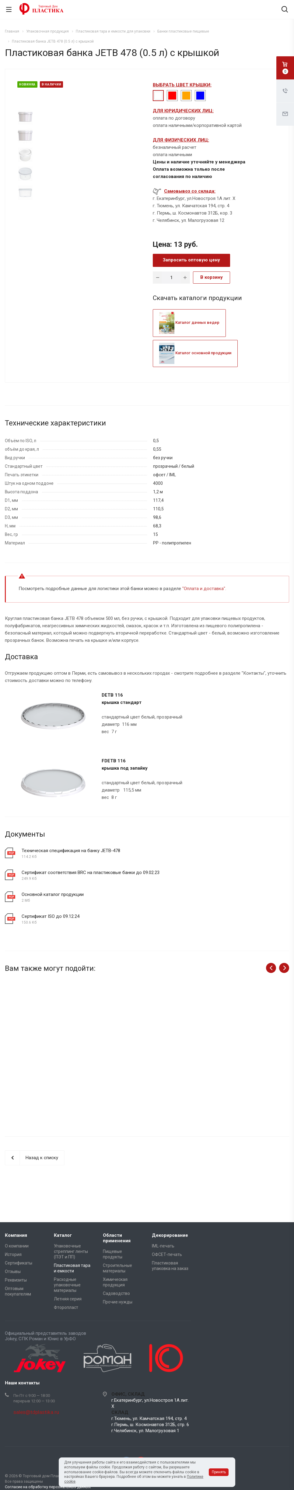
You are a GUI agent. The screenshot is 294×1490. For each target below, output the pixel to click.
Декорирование (170, 1235)
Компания (16, 1235)
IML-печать (163, 1245)
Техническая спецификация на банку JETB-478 (71, 850)
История (13, 1254)
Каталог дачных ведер (189, 322)
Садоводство (116, 1293)
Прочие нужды (117, 1301)
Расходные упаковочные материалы (67, 1285)
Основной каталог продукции (53, 894)
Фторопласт (66, 1307)
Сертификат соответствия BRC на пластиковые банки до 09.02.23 (90, 872)
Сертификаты (18, 1263)
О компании (17, 1245)
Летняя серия (68, 1298)
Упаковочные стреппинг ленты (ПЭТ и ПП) (71, 1251)
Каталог (63, 1235)
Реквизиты (16, 1280)
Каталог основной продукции (195, 353)
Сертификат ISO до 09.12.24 (50, 916)
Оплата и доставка (204, 588)
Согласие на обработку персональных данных (48, 1487)
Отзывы (13, 1271)
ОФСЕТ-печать (167, 1254)
